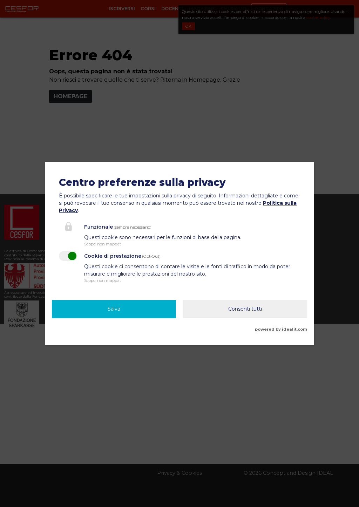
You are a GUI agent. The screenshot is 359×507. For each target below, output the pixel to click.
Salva (114, 309)
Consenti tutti (245, 309)
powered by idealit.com (281, 329)
